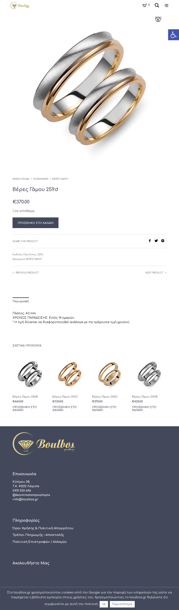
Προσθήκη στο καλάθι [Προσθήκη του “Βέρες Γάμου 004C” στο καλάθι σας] (104, 409)
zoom (158, 19)
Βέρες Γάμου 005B (145, 396)
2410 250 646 (22, 490)
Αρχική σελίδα (21, 179)
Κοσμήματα (40, 179)
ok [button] (103, 604)
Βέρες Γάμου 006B (25, 396)
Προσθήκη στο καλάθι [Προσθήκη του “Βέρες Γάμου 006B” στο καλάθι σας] (25, 409)
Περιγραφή (21, 301)
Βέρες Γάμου (60, 179)
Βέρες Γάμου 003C (65, 396)
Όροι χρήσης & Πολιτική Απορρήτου (43, 528)
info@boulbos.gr (25, 499)
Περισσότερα (122, 604)
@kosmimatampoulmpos (31, 495)
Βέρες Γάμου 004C (105, 396)
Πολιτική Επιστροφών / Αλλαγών (40, 542)
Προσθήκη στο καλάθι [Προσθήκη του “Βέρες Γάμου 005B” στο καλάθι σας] (144, 409)
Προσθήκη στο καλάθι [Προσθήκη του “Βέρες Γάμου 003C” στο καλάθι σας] (64, 409)
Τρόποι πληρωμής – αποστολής (38, 535)
